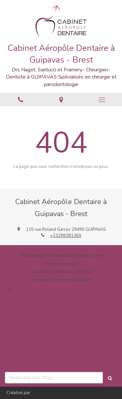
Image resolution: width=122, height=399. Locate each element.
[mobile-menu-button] (101, 99)
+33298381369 (65, 236)
